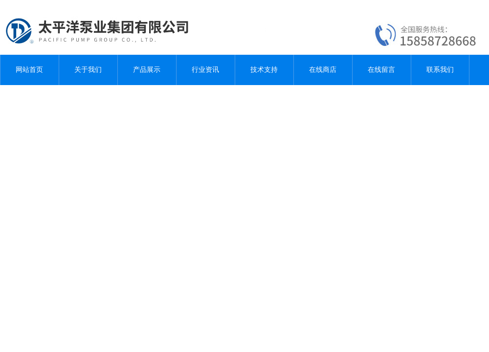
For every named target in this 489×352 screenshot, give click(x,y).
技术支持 (264, 69)
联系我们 (440, 69)
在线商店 (322, 69)
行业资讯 (205, 69)
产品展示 (146, 69)
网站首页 (29, 69)
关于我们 (88, 69)
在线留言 (381, 69)
